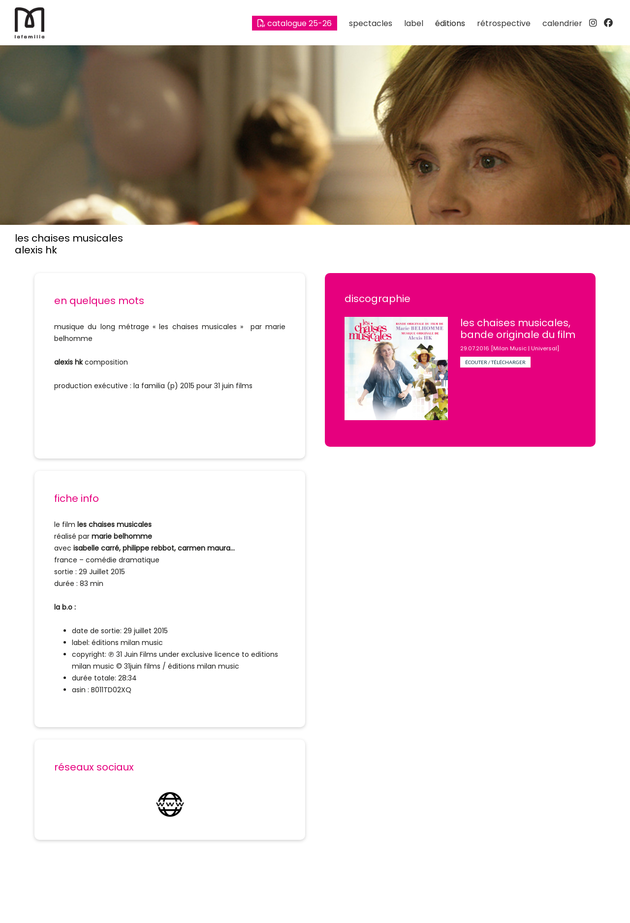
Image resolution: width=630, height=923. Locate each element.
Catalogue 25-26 (294, 23)
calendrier (562, 23)
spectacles (370, 23)
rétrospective (504, 23)
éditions (450, 23)
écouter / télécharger (495, 362)
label (413, 23)
